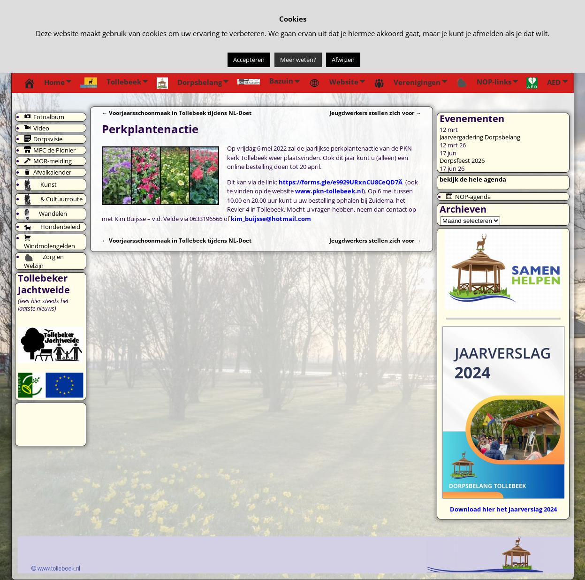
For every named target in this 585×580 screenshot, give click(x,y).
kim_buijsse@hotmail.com (271, 218)
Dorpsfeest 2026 (462, 160)
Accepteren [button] (249, 59)
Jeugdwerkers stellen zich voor (375, 112)
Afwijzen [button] (343, 59)
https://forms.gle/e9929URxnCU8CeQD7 (338, 182)
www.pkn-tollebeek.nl (329, 191)
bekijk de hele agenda (473, 179)
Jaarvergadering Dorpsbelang (480, 137)
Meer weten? (298, 59)
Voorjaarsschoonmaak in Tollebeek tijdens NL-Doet (176, 112)
